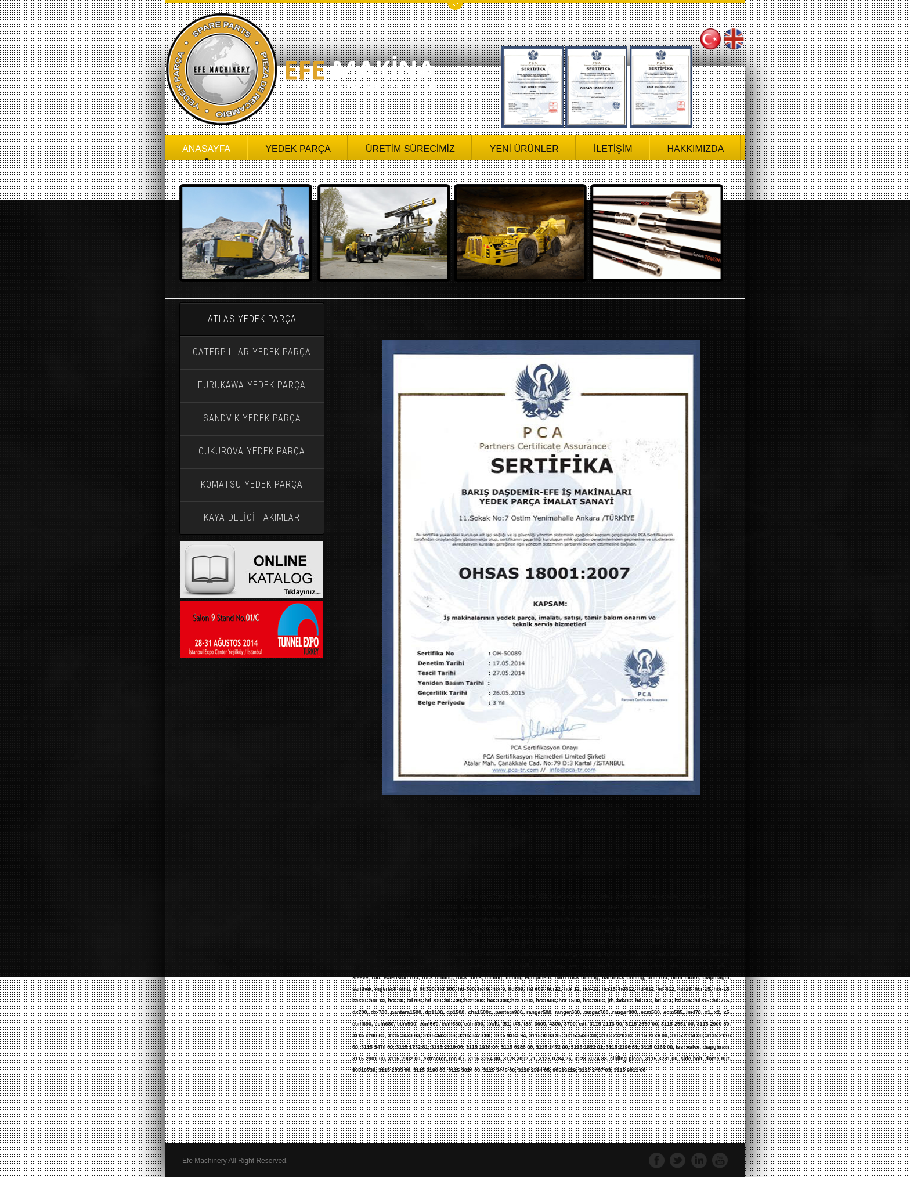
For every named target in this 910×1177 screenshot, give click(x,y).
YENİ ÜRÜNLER (524, 149)
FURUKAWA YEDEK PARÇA (252, 385)
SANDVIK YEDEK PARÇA (252, 418)
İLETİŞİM (613, 149)
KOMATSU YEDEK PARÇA (252, 484)
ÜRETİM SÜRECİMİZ (410, 149)
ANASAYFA (206, 149)
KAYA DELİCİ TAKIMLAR (252, 517)
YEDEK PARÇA (298, 149)
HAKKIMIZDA (695, 149)
